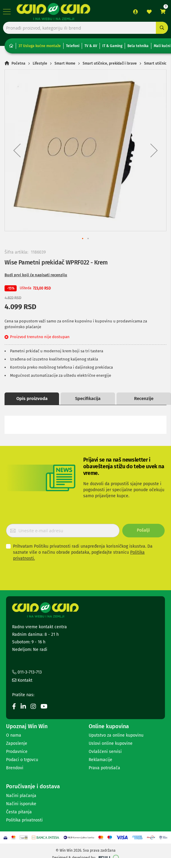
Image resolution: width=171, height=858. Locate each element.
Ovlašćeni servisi (105, 751)
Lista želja (149, 11)
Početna (18, 63)
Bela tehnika (138, 46)
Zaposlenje (16, 743)
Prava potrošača (104, 767)
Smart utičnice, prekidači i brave (110, 63)
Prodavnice (17, 751)
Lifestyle (40, 63)
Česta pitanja (19, 812)
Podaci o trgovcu (22, 759)
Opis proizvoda (32, 398)
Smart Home (64, 63)
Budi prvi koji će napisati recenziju (36, 275)
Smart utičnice (156, 63)
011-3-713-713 (27, 672)
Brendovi (14, 767)
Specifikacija (87, 398)
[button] (17, 150)
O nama (13, 735)
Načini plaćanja (21, 795)
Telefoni (72, 46)
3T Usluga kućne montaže (39, 46)
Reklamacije (100, 759)
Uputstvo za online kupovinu (116, 735)
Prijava (135, 11)
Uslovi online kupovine (111, 743)
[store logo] (53, 11)
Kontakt (22, 680)
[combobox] (85, 28)
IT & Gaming (112, 46)
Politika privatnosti (24, 820)
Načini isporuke (21, 803)
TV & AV (90, 46)
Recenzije (143, 398)
